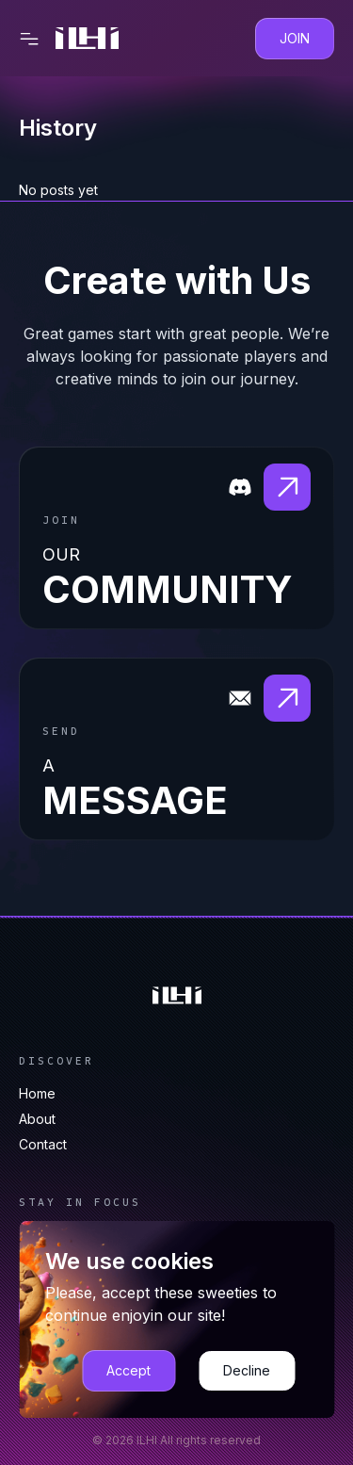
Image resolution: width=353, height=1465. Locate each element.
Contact (43, 1144)
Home (37, 1093)
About (37, 1119)
